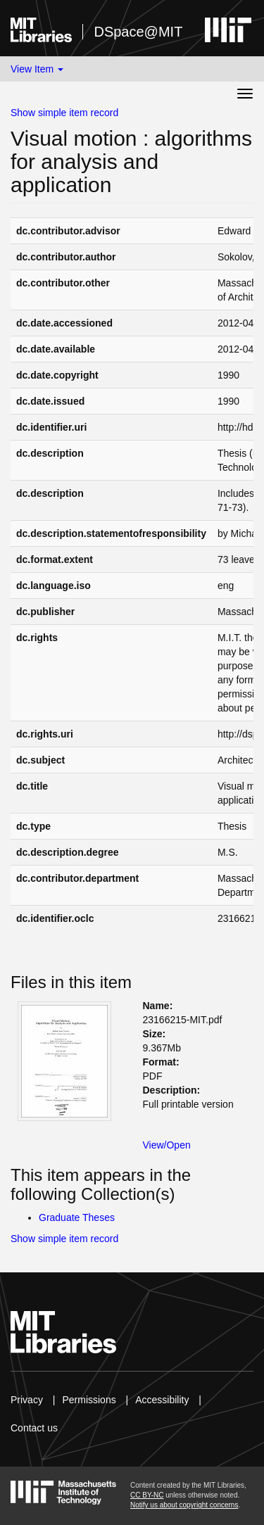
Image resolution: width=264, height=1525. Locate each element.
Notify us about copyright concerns (184, 1505)
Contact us (34, 1428)
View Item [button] (37, 69)
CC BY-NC (146, 1495)
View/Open (167, 1145)
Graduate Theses (77, 1217)
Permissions (88, 1399)
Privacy (27, 1399)
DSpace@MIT (138, 31)
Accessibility (162, 1399)
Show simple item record (64, 112)
